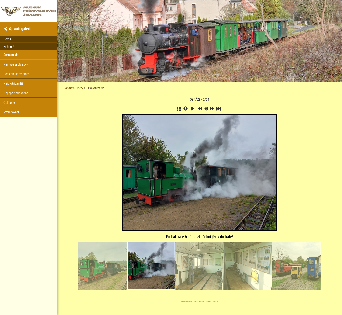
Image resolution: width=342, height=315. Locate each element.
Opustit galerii (20, 28)
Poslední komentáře (16, 74)
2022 (80, 88)
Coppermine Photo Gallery (205, 302)
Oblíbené (9, 102)
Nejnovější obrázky (15, 64)
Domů (69, 88)
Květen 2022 (96, 88)
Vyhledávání (11, 112)
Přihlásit (8, 46)
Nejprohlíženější (13, 83)
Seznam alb (10, 55)
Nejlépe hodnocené (15, 93)
